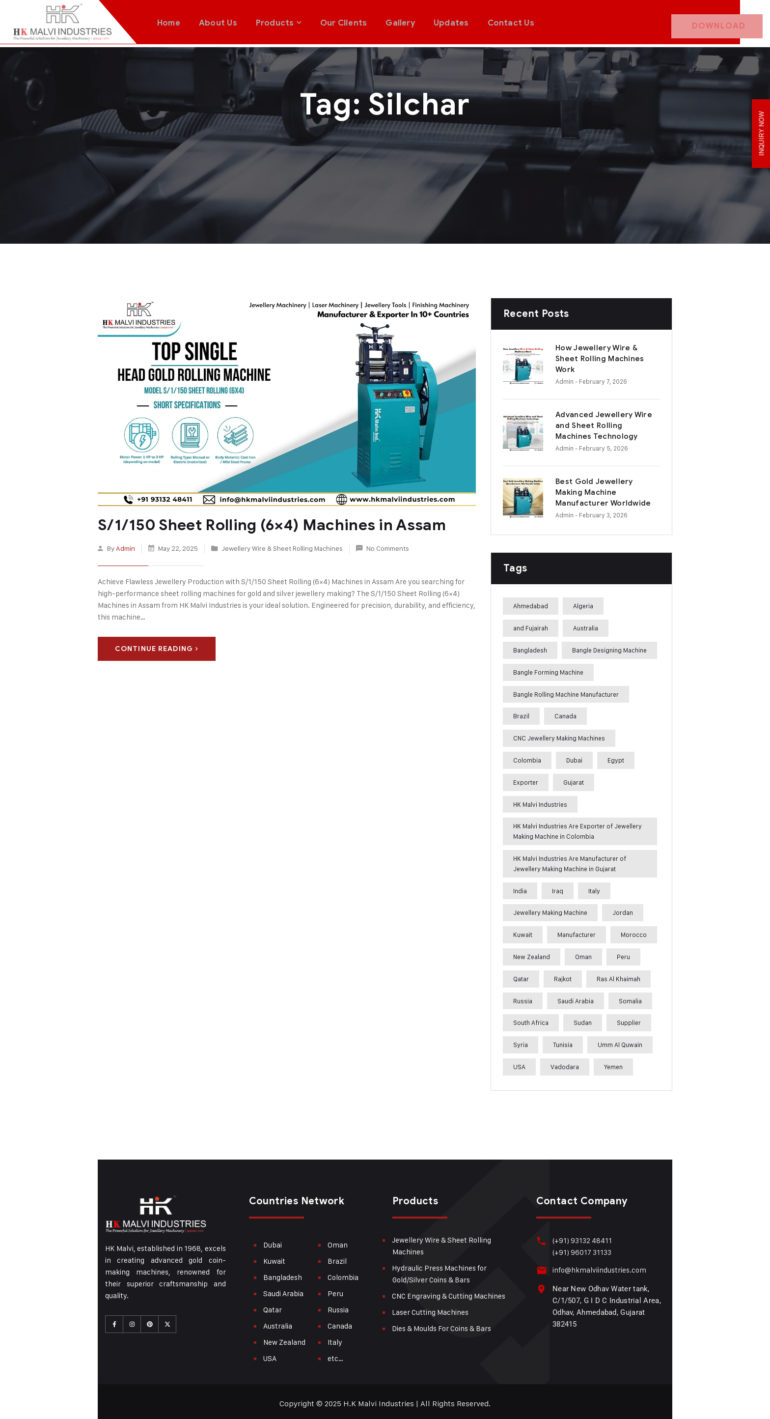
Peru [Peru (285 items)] (623, 953)
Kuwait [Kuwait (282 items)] (522, 931)
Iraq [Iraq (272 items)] (557, 887)
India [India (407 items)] (520, 887)
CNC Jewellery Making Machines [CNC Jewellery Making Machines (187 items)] (559, 734)
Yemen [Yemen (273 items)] (613, 1063)
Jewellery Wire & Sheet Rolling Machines (282, 543)
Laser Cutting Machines (430, 1308)
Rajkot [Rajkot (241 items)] (563, 975)
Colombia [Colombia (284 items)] (527, 756)
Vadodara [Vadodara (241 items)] (564, 1063)
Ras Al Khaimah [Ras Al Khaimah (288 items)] (618, 975)
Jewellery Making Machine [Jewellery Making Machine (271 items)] (550, 908)
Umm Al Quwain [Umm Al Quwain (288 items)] (620, 1041)
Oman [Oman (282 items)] (583, 953)
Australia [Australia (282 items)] (585, 624)
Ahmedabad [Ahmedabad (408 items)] (530, 602)
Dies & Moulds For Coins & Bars (441, 1324)
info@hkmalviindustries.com (598, 1266)
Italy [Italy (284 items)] (594, 887)
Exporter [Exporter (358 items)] (525, 778)
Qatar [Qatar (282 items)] (521, 975)
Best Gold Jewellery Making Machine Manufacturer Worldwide (603, 488)
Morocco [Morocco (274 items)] (634, 931)
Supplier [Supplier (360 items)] (629, 1018)
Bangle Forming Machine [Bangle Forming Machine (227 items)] (548, 668)
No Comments (387, 543)
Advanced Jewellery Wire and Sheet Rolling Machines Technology (603, 421)
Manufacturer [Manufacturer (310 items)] (576, 931)
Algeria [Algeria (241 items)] (583, 602)
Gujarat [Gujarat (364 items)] (573, 778)
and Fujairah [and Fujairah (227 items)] (530, 624)
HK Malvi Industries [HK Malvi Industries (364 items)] (540, 800)
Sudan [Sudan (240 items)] (583, 1018)
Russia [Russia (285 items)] (522, 997)
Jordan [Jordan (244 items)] (622, 908)
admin (125, 543)
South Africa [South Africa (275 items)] (531, 1018)
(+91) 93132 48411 (580, 1236)
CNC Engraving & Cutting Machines (448, 1292)
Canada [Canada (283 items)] (565, 712)
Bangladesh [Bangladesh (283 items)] (530, 646)
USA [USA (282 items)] (519, 1063)
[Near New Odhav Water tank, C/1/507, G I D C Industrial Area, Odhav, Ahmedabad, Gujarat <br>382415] (541, 1284)
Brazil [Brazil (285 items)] (521, 712)
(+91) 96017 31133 (580, 1248)
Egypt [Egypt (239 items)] (615, 756)
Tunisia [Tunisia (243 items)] (563, 1041)
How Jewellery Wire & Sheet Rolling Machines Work (599, 355)
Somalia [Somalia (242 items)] (630, 997)
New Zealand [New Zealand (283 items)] (531, 953)
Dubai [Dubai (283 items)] (574, 756)
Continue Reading (156, 644)
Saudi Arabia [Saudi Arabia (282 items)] (575, 997)
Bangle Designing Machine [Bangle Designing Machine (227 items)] (609, 646)
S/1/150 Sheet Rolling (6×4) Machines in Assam (266, 520)
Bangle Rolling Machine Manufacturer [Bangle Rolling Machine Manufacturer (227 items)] (566, 690)
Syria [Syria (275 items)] (520, 1041)
